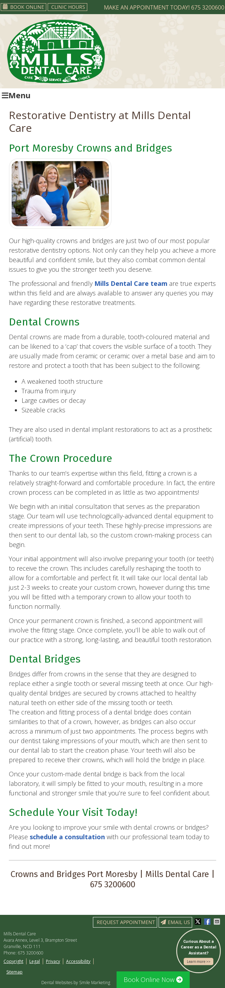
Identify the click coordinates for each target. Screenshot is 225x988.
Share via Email (217, 921)
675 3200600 (207, 7)
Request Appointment (126, 922)
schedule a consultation (67, 837)
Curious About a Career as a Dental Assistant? (198, 952)
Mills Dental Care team (130, 283)
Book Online (23, 7)
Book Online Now (153, 979)
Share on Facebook (208, 921)
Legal (34, 961)
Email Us (175, 922)
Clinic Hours (68, 7)
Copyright (13, 961)
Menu (16, 95)
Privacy (53, 961)
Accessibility (78, 961)
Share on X (198, 921)
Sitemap (14, 972)
